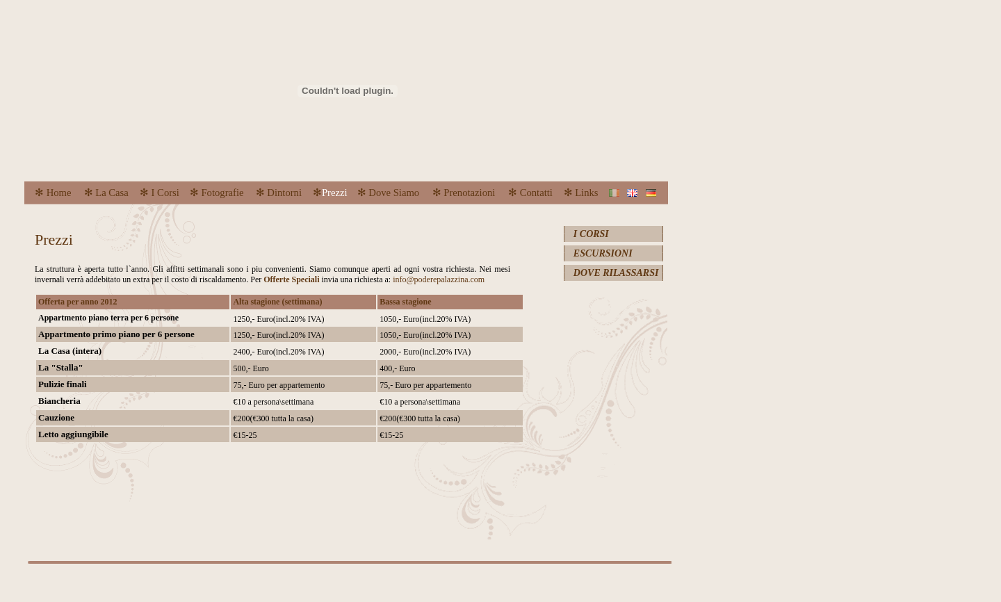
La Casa (112, 192)
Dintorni (283, 192)
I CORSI (591, 234)
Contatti (536, 192)
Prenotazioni (469, 192)
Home (57, 192)
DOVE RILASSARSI (616, 273)
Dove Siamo (393, 192)
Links (586, 192)
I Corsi (165, 192)
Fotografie (222, 192)
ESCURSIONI (603, 253)
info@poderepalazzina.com (439, 279)
